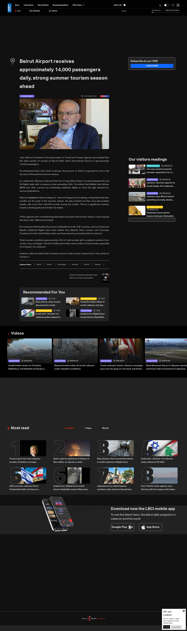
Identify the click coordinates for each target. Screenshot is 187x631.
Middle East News (153, 166)
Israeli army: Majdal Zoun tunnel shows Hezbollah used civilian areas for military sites (92, 316)
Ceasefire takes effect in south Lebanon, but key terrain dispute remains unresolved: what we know (93, 304)
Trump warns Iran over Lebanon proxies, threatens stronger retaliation (24, 461)
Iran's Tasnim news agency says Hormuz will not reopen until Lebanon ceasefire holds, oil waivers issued (159, 488)
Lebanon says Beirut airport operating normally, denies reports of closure (160, 198)
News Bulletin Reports (88, 298)
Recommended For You (44, 292)
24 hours (69, 428)
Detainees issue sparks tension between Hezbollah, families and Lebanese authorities (160, 215)
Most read (20, 428)
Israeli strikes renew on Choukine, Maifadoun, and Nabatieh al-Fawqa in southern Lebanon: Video (26, 367)
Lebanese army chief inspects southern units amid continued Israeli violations (115, 488)
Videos (17, 333)
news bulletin (43, 5)
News (17, 5)
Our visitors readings (148, 159)
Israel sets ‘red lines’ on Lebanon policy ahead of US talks (48, 316)
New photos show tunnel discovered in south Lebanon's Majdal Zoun (48, 304)
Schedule (35, 11)
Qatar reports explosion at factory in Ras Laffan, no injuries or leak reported (71, 461)
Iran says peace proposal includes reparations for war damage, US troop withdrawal (160, 171)
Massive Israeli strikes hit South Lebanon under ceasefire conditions (74, 367)
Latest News (29, 5)
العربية (123, 11)
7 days (88, 428)
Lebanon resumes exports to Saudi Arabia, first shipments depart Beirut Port (161, 185)
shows (53, 11)
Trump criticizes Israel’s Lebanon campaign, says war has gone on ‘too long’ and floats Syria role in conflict (121, 367)
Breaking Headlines (60, 5)
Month (105, 428)
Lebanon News (41, 298)
